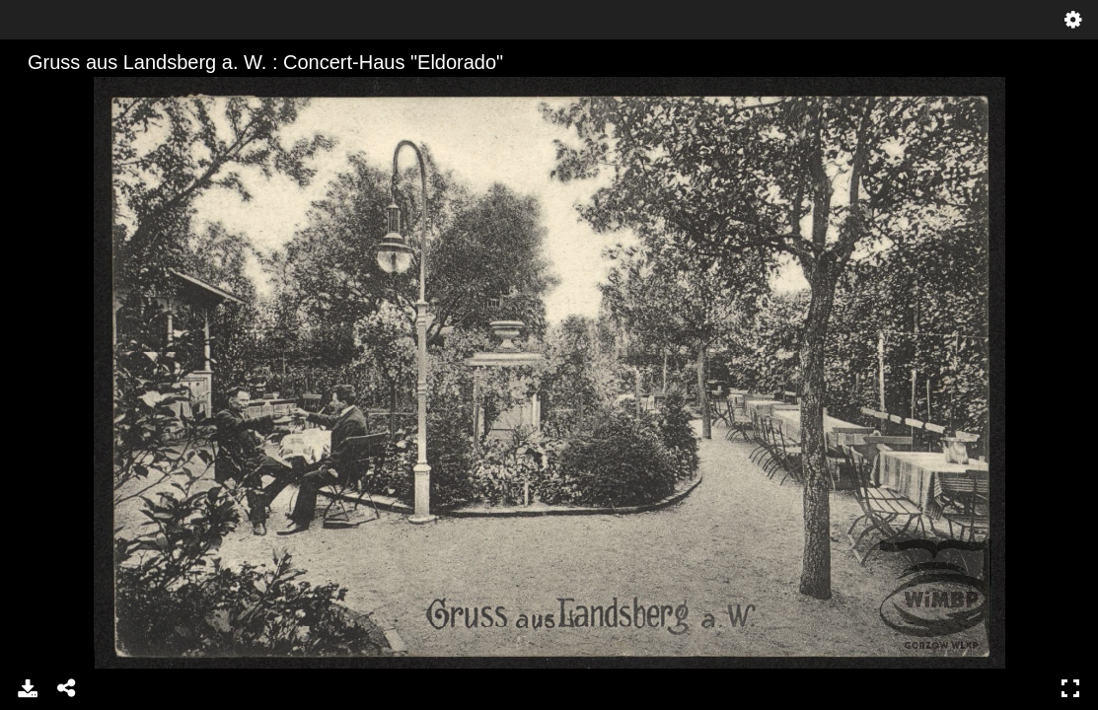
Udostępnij (67, 688)
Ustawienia (1073, 20)
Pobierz (27, 688)
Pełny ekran (1070, 688)
